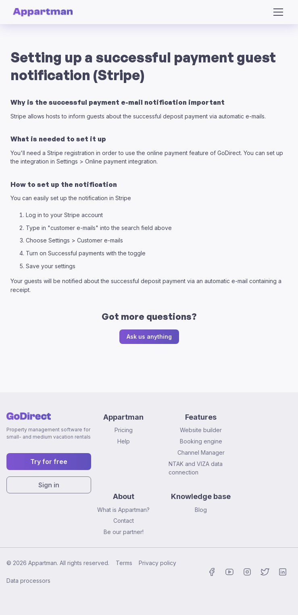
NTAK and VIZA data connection (196, 468)
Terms (124, 562)
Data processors (28, 580)
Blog (201, 509)
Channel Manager (201, 452)
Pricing (124, 430)
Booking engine (201, 441)
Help (123, 441)
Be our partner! (124, 531)
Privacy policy (157, 562)
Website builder (201, 430)
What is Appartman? (123, 509)
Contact (123, 520)
